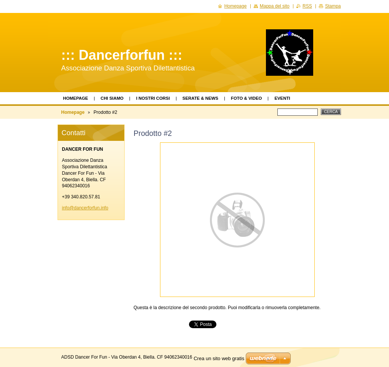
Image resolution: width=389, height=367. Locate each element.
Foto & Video (246, 98)
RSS (307, 6)
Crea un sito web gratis (219, 358)
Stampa (333, 6)
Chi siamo (112, 98)
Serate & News (200, 98)
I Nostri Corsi (153, 98)
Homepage (75, 98)
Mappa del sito (275, 6)
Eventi (282, 98)
